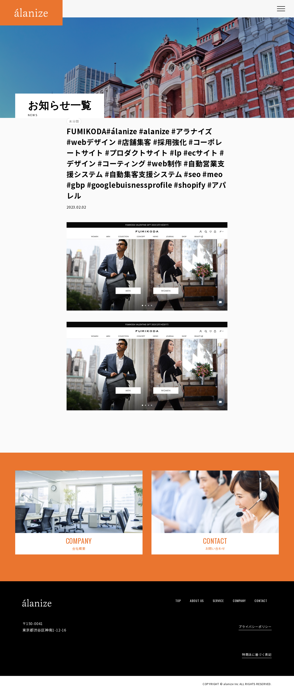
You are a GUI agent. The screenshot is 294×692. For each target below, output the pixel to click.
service (218, 600)
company (239, 600)
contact (260, 600)
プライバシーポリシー (255, 627)
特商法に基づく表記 (257, 655)
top (178, 600)
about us (197, 600)
